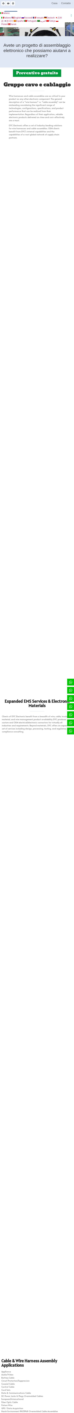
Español (19, 21)
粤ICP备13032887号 (51, 1402)
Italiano (5, 13)
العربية (41, 21)
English (17, 17)
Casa (55, 3)
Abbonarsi (8, 1385)
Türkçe (51, 21)
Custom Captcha (10, 1366)
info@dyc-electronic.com (15, 1338)
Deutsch (49, 17)
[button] (71, 15)
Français (38, 17)
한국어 (9, 21)
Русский (27, 17)
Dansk (12, 24)
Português (30, 21)
